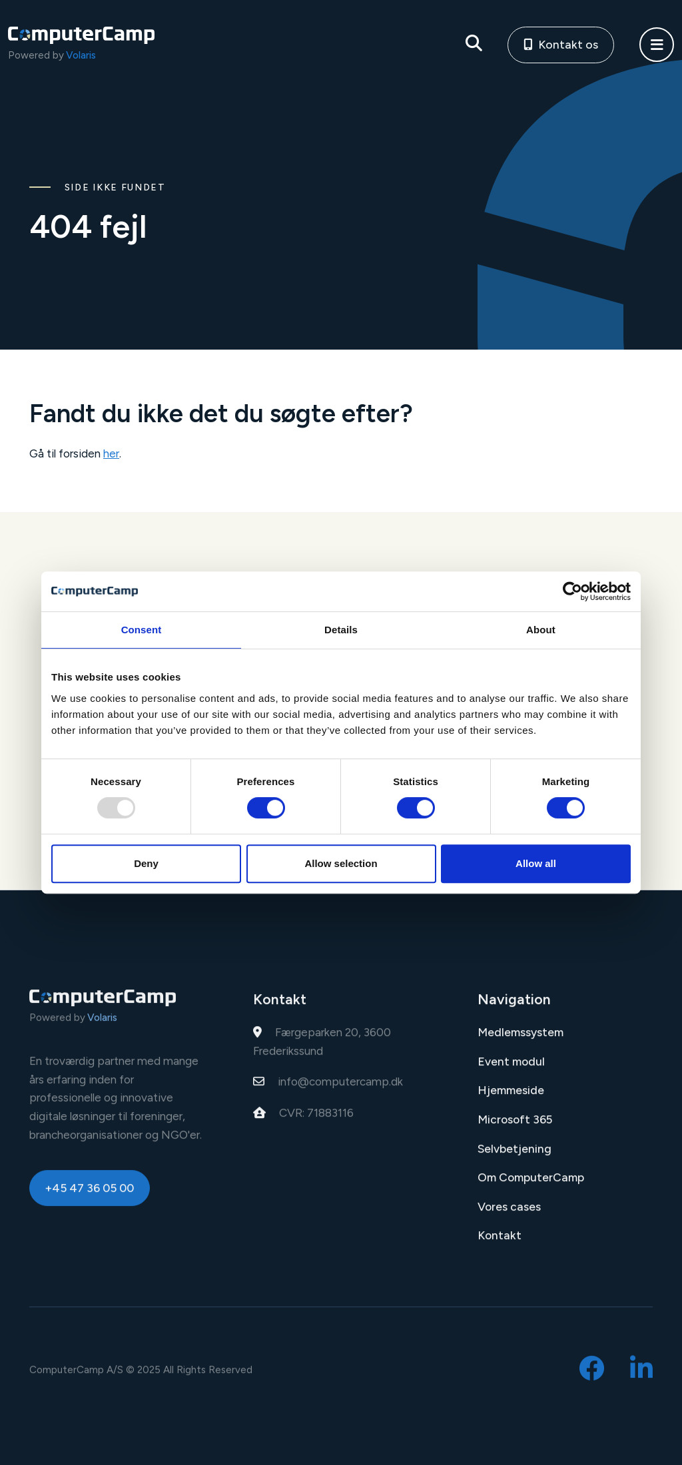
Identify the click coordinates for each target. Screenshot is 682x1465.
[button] (656, 44)
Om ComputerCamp (531, 1184)
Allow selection (340, 863)
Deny (146, 863)
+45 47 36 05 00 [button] (89, 1195)
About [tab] (540, 629)
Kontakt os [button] (561, 44)
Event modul (511, 1068)
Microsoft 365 (515, 1126)
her (111, 453)
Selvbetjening (514, 1155)
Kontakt (499, 1242)
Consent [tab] (141, 629)
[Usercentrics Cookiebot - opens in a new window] (572, 591)
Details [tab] (341, 629)
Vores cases (509, 1214)
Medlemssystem (520, 1039)
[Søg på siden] (474, 45)
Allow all (535, 863)
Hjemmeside (511, 1097)
